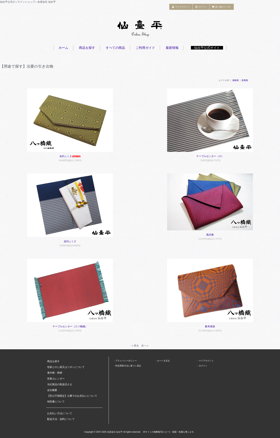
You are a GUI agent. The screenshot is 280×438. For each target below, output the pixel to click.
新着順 (245, 80)
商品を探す (87, 48)
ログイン (201, 6)
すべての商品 (115, 48)
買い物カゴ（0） (221, 6)
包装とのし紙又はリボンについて (66, 367)
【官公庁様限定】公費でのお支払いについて (72, 395)
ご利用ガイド (145, 48)
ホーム (63, 48)
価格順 (235, 80)
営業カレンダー (56, 378)
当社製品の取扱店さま (59, 384)
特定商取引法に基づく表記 (128, 365)
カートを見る (163, 360)
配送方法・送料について (61, 419)
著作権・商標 (54, 372)
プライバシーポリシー (126, 360)
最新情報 (172, 48)
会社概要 (52, 390)
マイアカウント (181, 6)
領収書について (56, 401)
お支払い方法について (59, 413)
